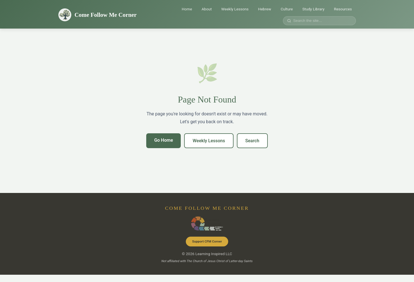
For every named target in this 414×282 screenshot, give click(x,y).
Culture (287, 9)
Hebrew (264, 9)
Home (187, 9)
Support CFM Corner (207, 241)
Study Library (313, 9)
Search (252, 140)
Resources (343, 9)
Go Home (163, 140)
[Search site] (321, 20)
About (207, 9)
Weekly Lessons (234, 9)
